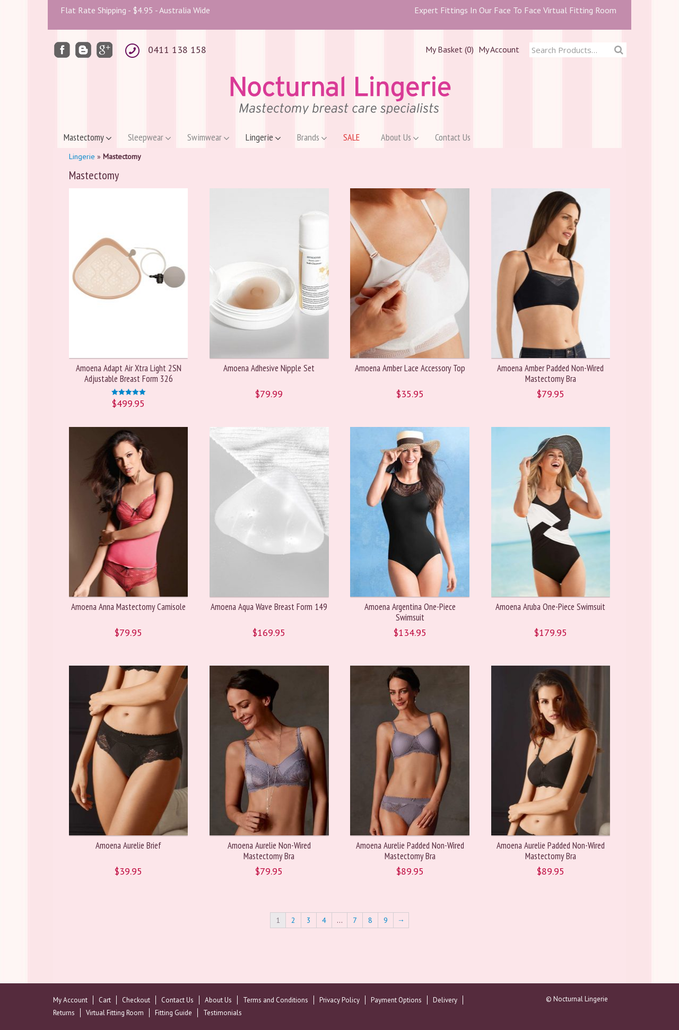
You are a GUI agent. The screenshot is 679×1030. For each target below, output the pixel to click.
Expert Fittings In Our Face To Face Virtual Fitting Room (515, 10)
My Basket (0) (449, 49)
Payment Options (396, 1000)
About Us (218, 1000)
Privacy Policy (339, 1000)
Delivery (445, 1000)
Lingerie (82, 156)
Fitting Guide (173, 1012)
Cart (105, 1000)
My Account (498, 49)
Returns (64, 1012)
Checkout (136, 1000)
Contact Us (177, 1000)
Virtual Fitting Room (115, 1012)
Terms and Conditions (275, 1000)
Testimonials (222, 1012)
